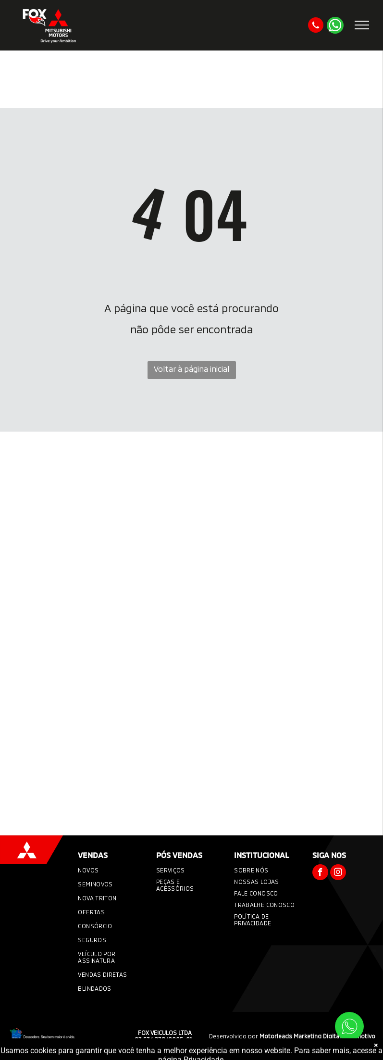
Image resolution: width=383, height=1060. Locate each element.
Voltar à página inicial (191, 368)
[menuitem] (109, 871)
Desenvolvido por (233, 1036)
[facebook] (320, 873)
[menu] (361, 25)
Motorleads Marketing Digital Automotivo (317, 1036)
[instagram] (338, 873)
